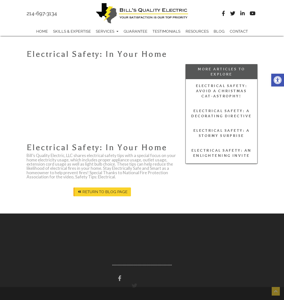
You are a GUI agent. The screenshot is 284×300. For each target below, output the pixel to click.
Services (107, 31)
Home (42, 31)
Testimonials (166, 31)
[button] (277, 80)
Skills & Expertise (72, 31)
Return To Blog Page (103, 191)
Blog (219, 31)
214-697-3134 (42, 13)
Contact (239, 31)
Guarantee (135, 31)
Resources (197, 31)
